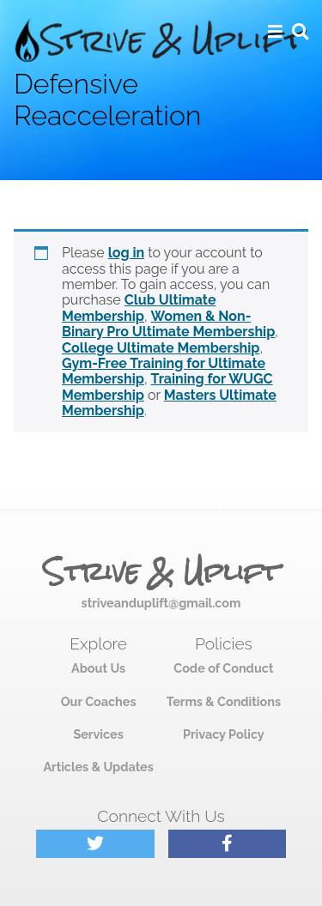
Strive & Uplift (161, 572)
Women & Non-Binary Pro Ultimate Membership (168, 324)
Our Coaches (99, 701)
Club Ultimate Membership (139, 307)
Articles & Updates (98, 766)
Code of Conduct (223, 668)
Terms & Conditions (224, 701)
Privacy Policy (223, 734)
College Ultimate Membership (160, 348)
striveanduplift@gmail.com (161, 602)
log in (126, 253)
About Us (98, 668)
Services (98, 734)
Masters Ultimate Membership (169, 403)
